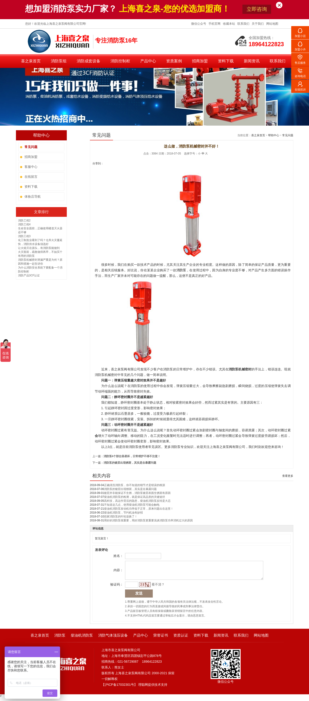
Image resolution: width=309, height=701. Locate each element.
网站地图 (272, 23)
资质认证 (180, 639)
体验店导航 (32, 196)
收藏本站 (229, 23)
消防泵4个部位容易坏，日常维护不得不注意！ (132, 456)
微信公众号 (199, 23)
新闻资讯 (252, 61)
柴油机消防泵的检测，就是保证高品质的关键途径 (134, 497)
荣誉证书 (160, 639)
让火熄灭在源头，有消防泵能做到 (39, 248)
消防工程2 (24, 220)
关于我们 (258, 23)
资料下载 (226, 61)
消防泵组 (59, 61)
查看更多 (287, 475)
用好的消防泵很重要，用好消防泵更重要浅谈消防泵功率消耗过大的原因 (148, 520)
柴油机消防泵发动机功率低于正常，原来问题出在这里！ (138, 508)
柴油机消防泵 (82, 639)
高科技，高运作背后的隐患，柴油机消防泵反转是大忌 (137, 500)
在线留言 (30, 176)
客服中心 (30, 167)
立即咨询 (257, 9)
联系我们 (243, 23)
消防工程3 (24, 236)
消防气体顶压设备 (113, 639)
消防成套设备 (88, 61)
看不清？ (157, 588)
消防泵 (59, 639)
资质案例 (174, 61)
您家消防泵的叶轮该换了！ (120, 516)
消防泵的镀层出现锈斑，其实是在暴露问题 (130, 462)
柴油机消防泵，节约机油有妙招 (123, 512)
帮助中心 (273, 135)
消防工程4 (24, 224)
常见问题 (287, 135)
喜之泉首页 (31, 61)
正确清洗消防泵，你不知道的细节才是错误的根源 (134, 485)
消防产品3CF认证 (29, 275)
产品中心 (148, 61)
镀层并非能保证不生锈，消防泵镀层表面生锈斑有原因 (137, 493)
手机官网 (214, 23)
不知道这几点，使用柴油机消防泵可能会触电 (131, 504)
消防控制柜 (120, 61)
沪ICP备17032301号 (119, 688)
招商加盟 (200, 61)
